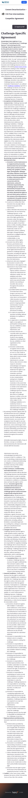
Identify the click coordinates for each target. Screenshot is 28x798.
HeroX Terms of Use (21, 66)
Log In (24, 2)
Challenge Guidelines (14, 85)
